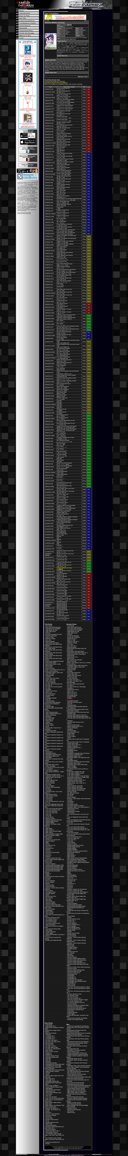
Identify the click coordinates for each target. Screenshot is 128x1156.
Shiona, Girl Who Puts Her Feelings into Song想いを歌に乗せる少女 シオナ (68, 327)
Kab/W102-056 (49, 100)
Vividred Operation (51, 931)
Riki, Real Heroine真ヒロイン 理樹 (61, 444)
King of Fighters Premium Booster (76, 1074)
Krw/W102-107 (49, 546)
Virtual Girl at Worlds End (53, 1142)
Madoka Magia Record (52, 821)
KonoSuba (48, 790)
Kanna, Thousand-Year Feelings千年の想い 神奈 (64, 154)
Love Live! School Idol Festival (54, 808)
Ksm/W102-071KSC (48, 605)
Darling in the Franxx (51, 691)
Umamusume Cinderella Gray (75, 1009)
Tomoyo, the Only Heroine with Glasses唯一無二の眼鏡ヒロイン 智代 (66, 270)
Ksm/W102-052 (49, 574)
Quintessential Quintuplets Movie (76, 906)
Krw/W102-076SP (50, 492)
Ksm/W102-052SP (50, 577)
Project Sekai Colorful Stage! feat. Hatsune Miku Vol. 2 (76, 897)
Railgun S (48, 873)
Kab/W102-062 (49, 126)
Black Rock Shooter (51, 1033)
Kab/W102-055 (49, 94)
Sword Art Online (50, 909)
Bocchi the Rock (50, 668)
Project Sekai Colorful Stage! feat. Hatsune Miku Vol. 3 (76, 899)
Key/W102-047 (49, 327)
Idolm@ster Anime (51, 753)
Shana (47, 895)
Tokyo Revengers (50, 924)
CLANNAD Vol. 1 (50, 1036)
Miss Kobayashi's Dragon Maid (54, 834)
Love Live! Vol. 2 (71, 839)
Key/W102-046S (49, 324)
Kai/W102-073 (49, 154)
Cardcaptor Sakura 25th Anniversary (77, 665)
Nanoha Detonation (72, 865)
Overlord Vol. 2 (71, 883)
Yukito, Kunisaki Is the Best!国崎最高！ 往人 (63, 182)
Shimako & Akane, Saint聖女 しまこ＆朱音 (62, 495)
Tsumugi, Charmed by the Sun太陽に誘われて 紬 (64, 563)
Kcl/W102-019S (49, 273)
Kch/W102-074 (49, 225)
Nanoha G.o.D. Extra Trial (53, 839)
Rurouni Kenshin (50, 886)
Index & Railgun (71, 766)
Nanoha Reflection (72, 866)
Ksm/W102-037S (50, 571)
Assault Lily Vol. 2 (72, 638)
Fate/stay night (50, 706)
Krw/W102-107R (49, 549)
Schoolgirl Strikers (51, 892)
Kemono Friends (50, 783)
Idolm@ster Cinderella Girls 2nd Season (78, 753)
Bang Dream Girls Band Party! (75, 651)
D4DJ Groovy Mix (50, 681)
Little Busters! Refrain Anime (53, 1092)
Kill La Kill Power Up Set (74, 1073)
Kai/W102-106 (49, 219)
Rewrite (48, 883)
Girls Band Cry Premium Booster (76, 1050)
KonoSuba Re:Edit (72, 804)
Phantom (48, 856)
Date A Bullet (49, 1050)
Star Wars (48, 899)
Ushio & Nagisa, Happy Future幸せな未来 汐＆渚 (64, 276)
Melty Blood (49, 828)
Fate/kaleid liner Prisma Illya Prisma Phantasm (53, 1067)
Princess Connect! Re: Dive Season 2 (77, 892)
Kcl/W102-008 (49, 253)
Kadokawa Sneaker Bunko (53, 774)
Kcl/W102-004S (49, 245)
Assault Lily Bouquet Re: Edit (53, 634)
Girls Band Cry (50, 719)
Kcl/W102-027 (49, 287)
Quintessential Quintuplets (74, 905)
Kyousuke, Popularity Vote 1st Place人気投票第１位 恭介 (65, 438)
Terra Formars (49, 913)
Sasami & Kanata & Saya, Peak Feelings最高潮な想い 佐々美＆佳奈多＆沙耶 (66, 427)
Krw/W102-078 (49, 495)
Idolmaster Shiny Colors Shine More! (77, 764)
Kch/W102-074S (49, 228)
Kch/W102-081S (49, 233)
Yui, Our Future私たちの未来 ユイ (61, 131)
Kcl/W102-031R (49, 301)
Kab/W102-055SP (50, 97)
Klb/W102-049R (49, 481)
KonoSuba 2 (70, 801)
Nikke (47, 842)
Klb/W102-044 (49, 464)
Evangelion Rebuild (51, 698)
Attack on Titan (49, 637)
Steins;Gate (49, 900)
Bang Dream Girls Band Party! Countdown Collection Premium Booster (79, 1033)
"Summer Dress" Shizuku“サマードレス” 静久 (63, 616)
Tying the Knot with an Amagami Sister (78, 1005)
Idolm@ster (49, 757)
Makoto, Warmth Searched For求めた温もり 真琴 (64, 360)
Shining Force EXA (51, 896)
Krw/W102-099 (49, 529)
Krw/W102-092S (49, 520)
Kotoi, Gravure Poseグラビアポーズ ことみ (62, 259)
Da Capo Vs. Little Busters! (53, 1048)
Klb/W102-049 (49, 478)
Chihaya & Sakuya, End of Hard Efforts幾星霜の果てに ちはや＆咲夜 (66, 506)
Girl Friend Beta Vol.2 (73, 732)
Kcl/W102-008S (49, 256)
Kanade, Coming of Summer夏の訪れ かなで (63, 123)
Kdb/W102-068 (49, 310)
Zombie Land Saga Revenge (53, 940)
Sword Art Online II (51, 1129)
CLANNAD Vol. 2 (50, 1037)
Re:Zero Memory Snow (73, 919)
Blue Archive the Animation (74, 660)
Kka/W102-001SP (50, 346)
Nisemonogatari (71, 875)
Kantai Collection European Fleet (76, 788)
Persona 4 (48, 854)
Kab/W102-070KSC (50, 143)
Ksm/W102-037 (49, 568)
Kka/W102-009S (49, 363)
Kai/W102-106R (49, 222)
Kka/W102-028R (49, 407)
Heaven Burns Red (51, 730)
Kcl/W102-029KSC (50, 293)
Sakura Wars (49, 890)
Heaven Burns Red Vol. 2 (74, 745)
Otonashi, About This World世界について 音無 (63, 128)
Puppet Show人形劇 (60, 208)
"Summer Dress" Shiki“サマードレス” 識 (62, 585)
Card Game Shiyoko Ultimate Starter (77, 1043)
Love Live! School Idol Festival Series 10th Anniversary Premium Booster (79, 1077)
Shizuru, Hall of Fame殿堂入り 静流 (62, 534)
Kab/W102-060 (49, 123)
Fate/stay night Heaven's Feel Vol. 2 (77, 715)
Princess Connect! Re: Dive (53, 858)
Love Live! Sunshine (72, 832)
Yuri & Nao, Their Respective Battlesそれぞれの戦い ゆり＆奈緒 (65, 100)
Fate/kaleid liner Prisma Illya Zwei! (55, 1070)
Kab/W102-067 (49, 134)
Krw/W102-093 (49, 523)
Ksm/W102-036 (49, 563)
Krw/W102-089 (49, 515)
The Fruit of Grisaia (51, 922)
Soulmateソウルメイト (60, 546)
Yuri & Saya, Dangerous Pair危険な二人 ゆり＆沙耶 (64, 94)
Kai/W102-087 (49, 185)
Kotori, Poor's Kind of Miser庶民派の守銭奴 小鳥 (63, 512)
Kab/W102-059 (49, 117)
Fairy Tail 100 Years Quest (74, 702)
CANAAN (48, 1034)
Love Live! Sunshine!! (51, 811)
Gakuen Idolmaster (51, 715)
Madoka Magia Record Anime (54, 820)
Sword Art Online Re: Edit (74, 971)
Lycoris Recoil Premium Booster (76, 1088)
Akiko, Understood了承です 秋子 (61, 366)
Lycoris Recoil (49, 817)
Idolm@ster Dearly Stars (52, 1081)
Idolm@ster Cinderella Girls (53, 754)
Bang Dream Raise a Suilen (53, 664)
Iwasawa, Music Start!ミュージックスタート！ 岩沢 (64, 117)
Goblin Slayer (49, 720)
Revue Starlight (50, 882)
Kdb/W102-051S (49, 307)
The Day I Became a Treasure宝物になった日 (64, 310)
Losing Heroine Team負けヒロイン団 (62, 298)
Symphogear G (71, 977)
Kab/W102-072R (49, 151)
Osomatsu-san (50, 848)
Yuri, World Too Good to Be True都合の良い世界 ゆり (64, 126)
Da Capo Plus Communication (54, 686)
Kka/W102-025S (49, 396)
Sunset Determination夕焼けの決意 (62, 469)
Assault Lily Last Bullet (73, 637)
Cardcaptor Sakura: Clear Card (54, 672)
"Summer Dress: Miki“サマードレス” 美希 (62, 591)
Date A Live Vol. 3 (72, 694)
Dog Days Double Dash (52, 1057)
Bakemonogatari (50, 641)
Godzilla (48, 722)
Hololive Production (72, 746)
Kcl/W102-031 (49, 298)
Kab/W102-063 (49, 128)
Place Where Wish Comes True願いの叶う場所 (64, 290)
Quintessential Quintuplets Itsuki (54, 866)
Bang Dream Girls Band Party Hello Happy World (53, 647)
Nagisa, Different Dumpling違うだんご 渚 (63, 267)
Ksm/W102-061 (49, 585)
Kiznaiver (48, 788)
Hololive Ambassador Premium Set (76, 1053)
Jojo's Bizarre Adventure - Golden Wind (78, 777)
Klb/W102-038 (49, 438)
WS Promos (70, 1111)
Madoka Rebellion (72, 849)
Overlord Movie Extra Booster (75, 1097)
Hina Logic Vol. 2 (50, 1080)
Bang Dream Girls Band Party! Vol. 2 (77, 652)
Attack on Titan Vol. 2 (73, 641)
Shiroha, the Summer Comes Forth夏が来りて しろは (65, 551)
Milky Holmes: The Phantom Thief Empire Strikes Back (54, 1106)
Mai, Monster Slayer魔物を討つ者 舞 (62, 393)
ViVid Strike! (49, 930)
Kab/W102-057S (49, 109)
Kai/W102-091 (49, 191)
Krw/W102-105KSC (50, 540)
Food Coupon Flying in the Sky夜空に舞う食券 (64, 137)
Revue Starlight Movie (73, 927)
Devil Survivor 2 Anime (52, 1051)
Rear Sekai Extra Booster (74, 1104)
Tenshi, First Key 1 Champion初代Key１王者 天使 (64, 134)
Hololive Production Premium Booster (77, 1054)
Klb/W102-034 (49, 427)
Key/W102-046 (49, 321)
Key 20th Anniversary (73, 793)
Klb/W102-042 (49, 452)
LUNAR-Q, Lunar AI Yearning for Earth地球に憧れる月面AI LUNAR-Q (66, 315)
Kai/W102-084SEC (50, 174)
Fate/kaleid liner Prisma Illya (53, 1065)
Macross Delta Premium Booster (76, 1090)
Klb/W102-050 (49, 483)
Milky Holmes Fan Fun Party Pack (76, 1091)
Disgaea (48, 696)
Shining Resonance (51, 1125)
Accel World (48, 626)
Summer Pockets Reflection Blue (76, 958)
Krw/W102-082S (49, 509)
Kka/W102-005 (49, 355)
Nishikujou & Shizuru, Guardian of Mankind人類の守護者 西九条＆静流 (67, 517)
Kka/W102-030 (49, 410)
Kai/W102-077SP (50, 162)
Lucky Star (48, 815)
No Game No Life (50, 845)
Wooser (48, 1143)
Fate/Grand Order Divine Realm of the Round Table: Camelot (77, 710)
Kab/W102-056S (49, 103)
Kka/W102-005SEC (50, 358)
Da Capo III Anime (51, 1046)
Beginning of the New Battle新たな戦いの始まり (63, 140)
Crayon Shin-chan (50, 679)
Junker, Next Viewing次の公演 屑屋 (62, 338)
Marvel (47, 827)
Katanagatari (49, 1088)
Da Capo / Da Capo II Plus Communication (74, 681)
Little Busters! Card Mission (53, 1090)
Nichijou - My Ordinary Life (53, 1109)
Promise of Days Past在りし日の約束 (62, 398)
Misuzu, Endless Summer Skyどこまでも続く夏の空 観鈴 (64, 171)
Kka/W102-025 (49, 393)
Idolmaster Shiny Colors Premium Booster (78, 1065)
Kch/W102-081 (49, 230)
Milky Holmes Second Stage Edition (77, 858)
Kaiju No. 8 (49, 778)
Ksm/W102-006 (49, 551)
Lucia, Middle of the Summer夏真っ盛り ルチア (64, 529)
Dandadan (48, 689)
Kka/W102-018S (49, 381)
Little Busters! (49, 797)
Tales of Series (50, 912)
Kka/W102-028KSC (50, 404)
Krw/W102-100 (49, 532)
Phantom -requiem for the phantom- (77, 889)
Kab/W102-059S (49, 120)
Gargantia (48, 716)
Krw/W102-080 (49, 500)
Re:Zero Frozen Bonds (52, 1119)
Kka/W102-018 (49, 379)
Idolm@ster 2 (49, 752)
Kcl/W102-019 (49, 270)
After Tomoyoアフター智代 (60, 284)
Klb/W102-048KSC (50, 472)
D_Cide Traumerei (51, 682)
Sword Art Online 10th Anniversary (76, 960)
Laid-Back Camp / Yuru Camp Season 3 (78, 807)
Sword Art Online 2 (51, 903)
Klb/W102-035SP (50, 435)
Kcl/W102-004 (49, 242)
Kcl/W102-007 (49, 247)
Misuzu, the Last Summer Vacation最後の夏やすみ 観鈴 (65, 160)
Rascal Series (71, 916)
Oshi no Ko (49, 846)
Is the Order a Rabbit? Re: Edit (75, 771)
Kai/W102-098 (49, 202)
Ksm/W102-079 (49, 611)
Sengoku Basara (50, 893)
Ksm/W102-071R (50, 608)
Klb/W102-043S (49, 461)
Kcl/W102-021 (49, 276)
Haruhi (47, 726)
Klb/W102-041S (49, 449)
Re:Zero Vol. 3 (71, 922)
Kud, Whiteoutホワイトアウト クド (62, 446)
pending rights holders (31, 207)
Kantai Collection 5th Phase (75, 787)
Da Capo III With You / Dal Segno (76, 686)
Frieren (47, 711)
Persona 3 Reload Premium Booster (77, 1098)
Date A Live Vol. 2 (72, 692)
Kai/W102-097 (49, 199)
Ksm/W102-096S (50, 619)
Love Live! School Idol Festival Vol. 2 (77, 828)
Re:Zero (48, 879)
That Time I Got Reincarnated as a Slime (78, 987)
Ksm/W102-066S (50, 600)
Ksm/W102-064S (50, 594)
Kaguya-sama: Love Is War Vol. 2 (76, 783)
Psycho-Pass (49, 1118)
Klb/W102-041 (49, 447)
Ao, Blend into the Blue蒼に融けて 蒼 (62, 610)
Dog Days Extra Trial (73, 1048)
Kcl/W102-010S (49, 262)
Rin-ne (47, 1121)
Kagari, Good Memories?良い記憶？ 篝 (63, 514)
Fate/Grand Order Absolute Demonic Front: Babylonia (53, 703)
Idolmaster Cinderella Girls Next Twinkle (78, 761)
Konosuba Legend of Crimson (75, 805)
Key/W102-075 (49, 332)
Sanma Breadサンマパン (60, 287)
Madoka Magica (50, 822)
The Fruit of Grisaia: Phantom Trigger (77, 999)
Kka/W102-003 (49, 349)
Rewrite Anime (71, 930)
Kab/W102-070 (49, 140)
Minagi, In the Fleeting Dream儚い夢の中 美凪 (64, 177)
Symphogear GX (72, 978)
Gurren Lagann (50, 725)
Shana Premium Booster (74, 1109)
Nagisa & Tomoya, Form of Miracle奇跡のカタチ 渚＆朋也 (65, 242)
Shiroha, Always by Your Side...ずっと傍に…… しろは (64, 597)
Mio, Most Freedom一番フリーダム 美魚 (62, 452)
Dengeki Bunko (50, 695)
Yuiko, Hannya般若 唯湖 (60, 458)
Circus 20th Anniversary (73, 672)
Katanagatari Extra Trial (73, 1070)
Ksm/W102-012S (50, 560)
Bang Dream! (49, 665)
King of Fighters (50, 786)
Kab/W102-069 (49, 137)
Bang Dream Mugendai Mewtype (55, 661)
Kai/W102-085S (49, 179)
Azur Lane (48, 640)
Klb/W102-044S (49, 466)
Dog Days (48, 1058)
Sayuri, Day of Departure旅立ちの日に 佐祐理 (63, 387)
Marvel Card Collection (73, 852)
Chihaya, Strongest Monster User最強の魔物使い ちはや (65, 526)
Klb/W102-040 (49, 444)
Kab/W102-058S (49, 114)
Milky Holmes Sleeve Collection (76, 1092)
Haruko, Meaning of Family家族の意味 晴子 (63, 185)
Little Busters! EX (50, 1091)
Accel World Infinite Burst (74, 627)
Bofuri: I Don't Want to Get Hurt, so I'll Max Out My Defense (55, 670)
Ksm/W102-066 (49, 597)
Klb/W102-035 (49, 432)
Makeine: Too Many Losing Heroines (77, 851)
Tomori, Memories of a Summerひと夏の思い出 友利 (64, 225)
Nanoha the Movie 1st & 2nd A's (76, 871)
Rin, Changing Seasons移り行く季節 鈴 (62, 415)
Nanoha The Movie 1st (52, 1108)
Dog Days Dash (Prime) (52, 1056)
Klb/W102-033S (49, 424)
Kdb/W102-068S (49, 313)
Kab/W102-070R (49, 145)
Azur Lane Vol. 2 (71, 645)
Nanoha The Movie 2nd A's (74, 869)
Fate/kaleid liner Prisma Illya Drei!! (55, 1064)
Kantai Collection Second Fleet (75, 790)
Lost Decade (49, 800)
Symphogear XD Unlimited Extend (76, 981)
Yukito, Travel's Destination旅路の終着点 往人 (63, 165)
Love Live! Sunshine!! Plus (53, 810)
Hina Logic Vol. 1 (50, 1078)
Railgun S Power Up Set (74, 1102)
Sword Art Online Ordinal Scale (75, 970)
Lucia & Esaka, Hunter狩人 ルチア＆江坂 (62, 500)
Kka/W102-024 (49, 387)
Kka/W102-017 (49, 376)
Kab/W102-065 (49, 131)
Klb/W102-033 (49, 421)
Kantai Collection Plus (52, 780)
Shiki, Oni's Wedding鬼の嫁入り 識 (62, 574)
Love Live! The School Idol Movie (55, 1098)
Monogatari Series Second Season (76, 861)
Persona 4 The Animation (53, 852)
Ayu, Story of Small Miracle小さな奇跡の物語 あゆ (63, 355)
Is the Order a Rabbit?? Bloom (75, 773)
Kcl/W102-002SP (50, 239)
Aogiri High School (50, 631)
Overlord (48, 849)
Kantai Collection (50, 781)
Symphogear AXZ (72, 974)
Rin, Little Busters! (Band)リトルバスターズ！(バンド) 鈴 (64, 441)
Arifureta (47, 633)
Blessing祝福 (59, 537)
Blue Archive (49, 667)
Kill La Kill (48, 784)
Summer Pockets (50, 902)
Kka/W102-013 (49, 366)
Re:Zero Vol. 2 (71, 920)
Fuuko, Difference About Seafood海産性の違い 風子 (65, 253)
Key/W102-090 (49, 338)
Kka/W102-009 (49, 360)
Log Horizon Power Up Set (74, 1075)
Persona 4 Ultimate (51, 1115)
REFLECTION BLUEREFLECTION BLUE (62, 602)
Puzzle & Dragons (50, 863)
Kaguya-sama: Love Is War (53, 777)
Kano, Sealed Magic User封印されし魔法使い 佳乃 (63, 202)
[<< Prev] (47, 20)
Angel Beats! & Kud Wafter (52, 628)
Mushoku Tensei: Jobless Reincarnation (52, 836)
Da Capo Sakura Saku (52, 1047)
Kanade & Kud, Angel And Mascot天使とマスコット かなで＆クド (65, 106)
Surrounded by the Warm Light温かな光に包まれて (64, 483)
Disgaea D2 (49, 1054)
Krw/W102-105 (49, 537)
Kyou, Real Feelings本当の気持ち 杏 (62, 247)
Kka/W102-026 (49, 398)
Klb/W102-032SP (50, 418)
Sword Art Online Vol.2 (73, 972)
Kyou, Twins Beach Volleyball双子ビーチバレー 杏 (64, 281)
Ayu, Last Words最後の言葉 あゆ (61, 369)
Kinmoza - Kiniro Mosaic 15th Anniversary (78, 798)
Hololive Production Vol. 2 (74, 747)
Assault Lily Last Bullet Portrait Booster (78, 1026)
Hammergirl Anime (27, 43)
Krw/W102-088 (49, 512)
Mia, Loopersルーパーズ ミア (61, 321)
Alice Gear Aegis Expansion (53, 627)
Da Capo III (49, 685)
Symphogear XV (71, 982)
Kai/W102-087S (49, 188)
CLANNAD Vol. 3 (50, 1039)
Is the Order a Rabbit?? (52, 770)
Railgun (48, 875)
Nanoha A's (49, 838)
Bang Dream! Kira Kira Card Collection (78, 1041)
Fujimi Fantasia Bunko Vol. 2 (53, 713)
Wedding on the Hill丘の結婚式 (61, 410)
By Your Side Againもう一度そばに (61, 219)
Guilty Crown (49, 723)
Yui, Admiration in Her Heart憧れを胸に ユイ (63, 111)
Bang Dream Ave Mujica (52, 643)
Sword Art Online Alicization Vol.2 (76, 963)
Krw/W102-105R (49, 543)
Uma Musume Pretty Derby (53, 929)
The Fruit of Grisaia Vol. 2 (74, 998)
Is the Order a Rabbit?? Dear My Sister (78, 776)
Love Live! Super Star (52, 812)
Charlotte (48, 677)
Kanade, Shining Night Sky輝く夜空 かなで (63, 89)
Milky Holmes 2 (50, 829)
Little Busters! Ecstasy (52, 795)
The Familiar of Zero (51, 920)
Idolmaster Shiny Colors (52, 764)
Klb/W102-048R (49, 475)
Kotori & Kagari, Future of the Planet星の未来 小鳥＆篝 (65, 489)
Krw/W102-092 (49, 517)
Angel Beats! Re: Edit (51, 630)
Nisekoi (48, 844)
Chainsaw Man (50, 675)
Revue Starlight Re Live (73, 929)
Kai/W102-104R (49, 216)
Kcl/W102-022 (49, 281)
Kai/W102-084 (49, 171)
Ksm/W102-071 (49, 602)
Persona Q (48, 1116)
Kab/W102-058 (49, 111)
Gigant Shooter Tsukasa (52, 1071)
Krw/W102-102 (49, 534)
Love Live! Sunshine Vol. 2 (74, 837)
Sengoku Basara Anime (52, 1122)
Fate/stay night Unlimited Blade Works (77, 716)
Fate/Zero (48, 705)
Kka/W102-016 (49, 372)
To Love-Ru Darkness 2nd (53, 923)
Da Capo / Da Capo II (73, 679)
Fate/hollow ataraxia (51, 1063)
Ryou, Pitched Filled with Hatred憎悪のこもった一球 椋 (64, 264)
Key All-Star (70, 794)
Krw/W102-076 (49, 489)
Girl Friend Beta (50, 718)
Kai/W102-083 (49, 165)
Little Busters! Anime (51, 794)
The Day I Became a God (53, 917)
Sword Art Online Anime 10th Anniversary (78, 967)
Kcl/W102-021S (49, 279)
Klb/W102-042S (49, 455)
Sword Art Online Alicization (53, 905)
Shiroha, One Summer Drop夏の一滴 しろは (63, 580)
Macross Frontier (50, 818)
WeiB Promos (71, 1112)
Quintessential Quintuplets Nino (54, 869)
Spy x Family (49, 897)
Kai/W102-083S (49, 168)
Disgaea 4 (48, 1053)
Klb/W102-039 (49, 441)
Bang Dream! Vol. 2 (72, 657)
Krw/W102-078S (49, 498)
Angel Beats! (48, 1024)
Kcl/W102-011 (49, 264)
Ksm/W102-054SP (50, 583)
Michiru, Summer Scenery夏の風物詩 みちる (63, 196)
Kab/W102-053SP (50, 92)
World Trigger (49, 933)
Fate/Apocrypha (50, 701)
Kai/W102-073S (49, 157)
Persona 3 (48, 851)
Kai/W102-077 (49, 160)
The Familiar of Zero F (52, 919)
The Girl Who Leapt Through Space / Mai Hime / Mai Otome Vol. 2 (54, 1139)
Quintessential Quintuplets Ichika (55, 865)
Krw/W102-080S (49, 503)
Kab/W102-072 (49, 148)
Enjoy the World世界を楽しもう (61, 148)
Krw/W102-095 (49, 526)
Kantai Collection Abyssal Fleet (54, 1087)
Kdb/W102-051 (49, 304)
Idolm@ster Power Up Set (74, 1058)
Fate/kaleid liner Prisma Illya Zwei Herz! (78, 712)
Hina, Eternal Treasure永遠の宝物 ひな (62, 304)
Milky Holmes (49, 832)
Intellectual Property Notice (77, 1155)
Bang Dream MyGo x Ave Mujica (76, 654)
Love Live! (48, 814)
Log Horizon (49, 798)
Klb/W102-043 (49, 458)
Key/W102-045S (49, 318)
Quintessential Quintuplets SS (75, 907)
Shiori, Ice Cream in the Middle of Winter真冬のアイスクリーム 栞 (66, 378)
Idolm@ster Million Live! (52, 756)
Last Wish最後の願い (59, 401)
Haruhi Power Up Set (73, 1051)
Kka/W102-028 (49, 401)
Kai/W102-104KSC (50, 213)
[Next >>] (86, 20)
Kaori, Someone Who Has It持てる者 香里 (63, 384)
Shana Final (49, 1123)
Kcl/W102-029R (49, 296)
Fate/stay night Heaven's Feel (75, 722)
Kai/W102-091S (49, 194)
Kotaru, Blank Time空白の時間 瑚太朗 (61, 531)
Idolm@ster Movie (72, 760)
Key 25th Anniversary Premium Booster (78, 1071)
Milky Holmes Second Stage (53, 831)
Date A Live (49, 692)
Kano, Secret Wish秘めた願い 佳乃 (61, 191)
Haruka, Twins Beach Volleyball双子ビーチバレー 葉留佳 (64, 463)
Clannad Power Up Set (73, 1044)
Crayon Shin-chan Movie (52, 678)
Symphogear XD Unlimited (74, 980)
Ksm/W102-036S (50, 566)
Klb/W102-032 (49, 415)
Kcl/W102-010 (49, 259)
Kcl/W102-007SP (50, 250)
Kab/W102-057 (49, 106)
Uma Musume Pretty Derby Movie (76, 1008)
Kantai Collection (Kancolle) (75, 786)
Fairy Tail (48, 699)
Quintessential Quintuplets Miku (54, 868)
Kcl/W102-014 (49, 267)
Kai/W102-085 (49, 177)
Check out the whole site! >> (27, 127)
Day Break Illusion (51, 694)
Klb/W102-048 (49, 469)
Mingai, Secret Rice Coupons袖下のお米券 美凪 (64, 205)
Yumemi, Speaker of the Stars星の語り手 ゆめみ (64, 332)
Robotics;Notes (50, 885)
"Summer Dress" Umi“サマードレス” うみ (62, 557)
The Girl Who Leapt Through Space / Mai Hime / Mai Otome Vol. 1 (54, 1135)
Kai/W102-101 (49, 205)
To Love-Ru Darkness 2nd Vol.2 (76, 1002)
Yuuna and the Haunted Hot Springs (77, 1018)
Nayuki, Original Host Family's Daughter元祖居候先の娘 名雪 (66, 376)
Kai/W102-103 (49, 208)
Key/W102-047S (49, 330)
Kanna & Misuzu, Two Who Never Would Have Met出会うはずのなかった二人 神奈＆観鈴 (69, 199)
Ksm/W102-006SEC (48, 554)
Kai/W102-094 (49, 196)
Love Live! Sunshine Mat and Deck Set (78, 1087)
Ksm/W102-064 (49, 591)
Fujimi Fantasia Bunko (52, 712)
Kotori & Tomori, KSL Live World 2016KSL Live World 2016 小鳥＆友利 (66, 230)
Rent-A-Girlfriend (50, 880)
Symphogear (49, 910)
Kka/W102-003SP (50, 352)
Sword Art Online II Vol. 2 (52, 1131)
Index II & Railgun (50, 766)
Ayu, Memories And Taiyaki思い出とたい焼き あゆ (63, 349)
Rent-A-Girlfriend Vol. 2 (73, 924)
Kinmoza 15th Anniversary (53, 787)
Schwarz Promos (72, 1108)
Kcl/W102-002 (49, 236)
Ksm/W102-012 (49, 557)
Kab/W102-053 (49, 89)
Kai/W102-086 (49, 182)
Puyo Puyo (49, 862)
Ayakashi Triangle (50, 638)
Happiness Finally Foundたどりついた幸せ (63, 210)
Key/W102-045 (49, 315)
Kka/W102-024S (49, 390)
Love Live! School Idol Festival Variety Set (78, 1085)
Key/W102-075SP (50, 335)
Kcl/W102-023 (49, 284)
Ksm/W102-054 (49, 580)
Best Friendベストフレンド (60, 478)
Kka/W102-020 (49, 384)
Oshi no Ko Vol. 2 (72, 879)
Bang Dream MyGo (51, 662)
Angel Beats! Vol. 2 (50, 1026)
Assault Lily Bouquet (51, 635)
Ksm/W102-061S (50, 588)
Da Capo (48, 688)
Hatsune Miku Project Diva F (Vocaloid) (78, 742)
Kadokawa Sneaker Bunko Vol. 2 (55, 776)
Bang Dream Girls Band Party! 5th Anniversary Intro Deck (76, 1031)
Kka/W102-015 (49, 369)
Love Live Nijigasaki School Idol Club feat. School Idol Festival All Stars (54, 806)
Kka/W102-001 (49, 342)
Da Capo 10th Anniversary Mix (54, 684)
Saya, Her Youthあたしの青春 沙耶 (61, 432)
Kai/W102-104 (49, 211)
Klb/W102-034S (49, 430)
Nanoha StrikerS (50, 841)
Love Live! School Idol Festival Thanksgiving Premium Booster (75, 1083)
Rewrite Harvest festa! (73, 933)
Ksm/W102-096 (49, 616)
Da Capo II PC (50, 1044)
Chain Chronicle (50, 674)
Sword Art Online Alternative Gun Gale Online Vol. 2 (54, 1127)
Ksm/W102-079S (50, 613)
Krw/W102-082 (49, 506)
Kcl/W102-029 (49, 290)
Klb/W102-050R (49, 486)
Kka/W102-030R (49, 413)
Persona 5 (48, 855)
